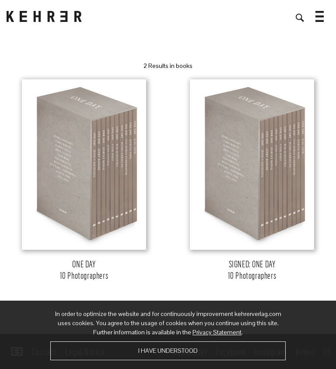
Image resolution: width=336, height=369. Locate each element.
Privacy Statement (217, 332)
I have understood (168, 351)
